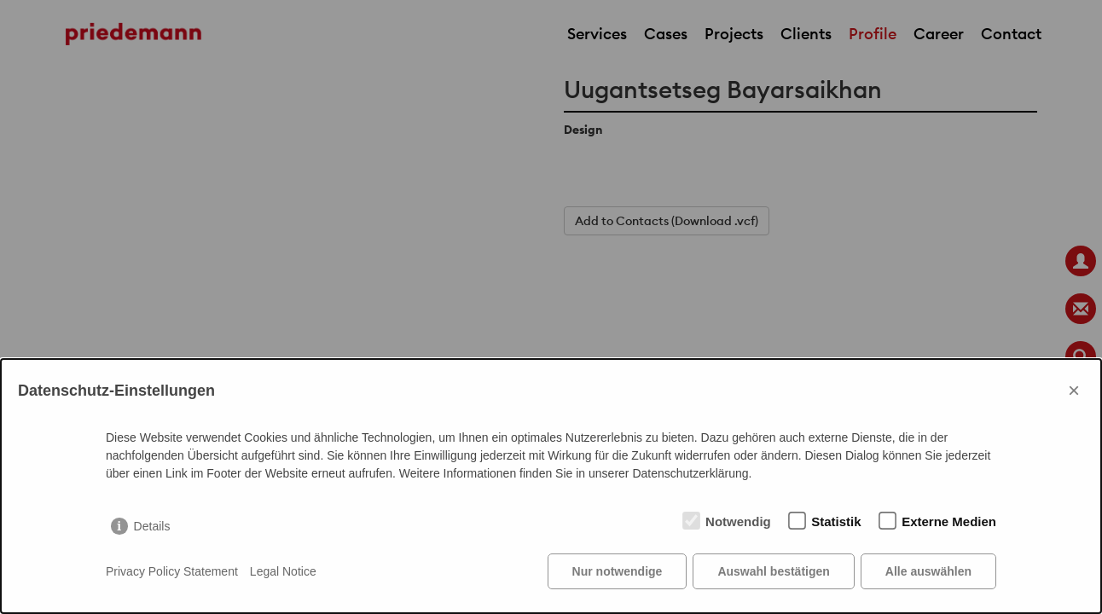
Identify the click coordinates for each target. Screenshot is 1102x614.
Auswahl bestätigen (773, 571)
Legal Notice (283, 571)
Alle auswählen (928, 571)
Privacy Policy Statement (172, 571)
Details (152, 526)
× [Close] (1074, 390)
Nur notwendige (617, 571)
